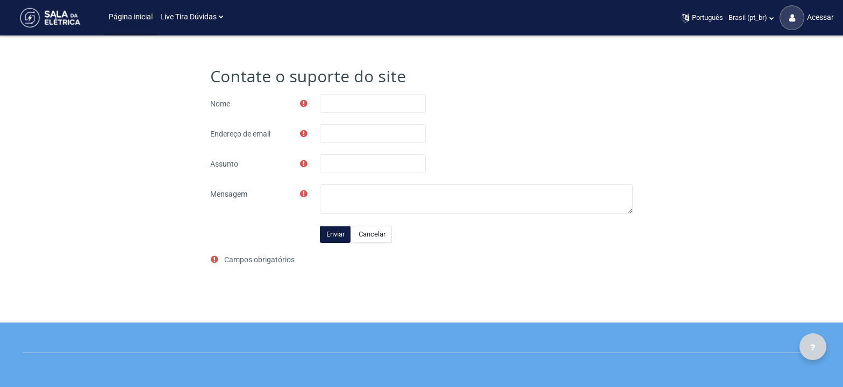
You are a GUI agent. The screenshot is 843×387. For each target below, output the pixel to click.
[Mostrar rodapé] (812, 346)
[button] (728, 18)
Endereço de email (240, 134)
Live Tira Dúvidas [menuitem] (188, 16)
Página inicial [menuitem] (131, 16)
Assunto (224, 164)
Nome (220, 103)
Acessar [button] (807, 17)
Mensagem (228, 194)
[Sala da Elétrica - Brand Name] (49, 17)
